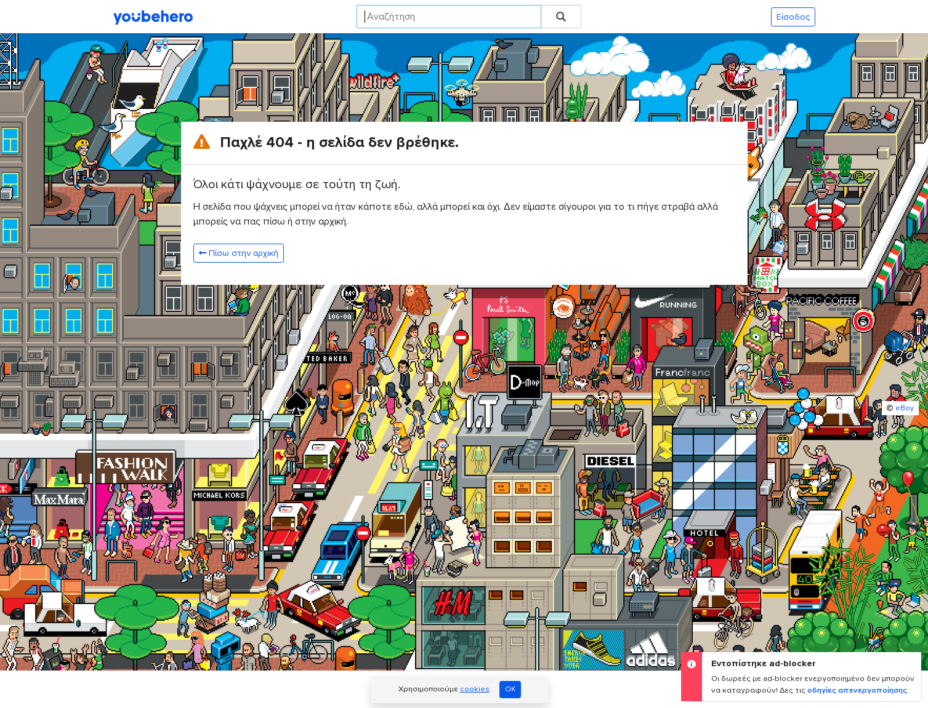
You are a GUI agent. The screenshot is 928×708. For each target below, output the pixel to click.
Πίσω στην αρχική (238, 253)
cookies (475, 689)
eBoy (904, 408)
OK (510, 689)
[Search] (449, 16)
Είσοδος (793, 17)
